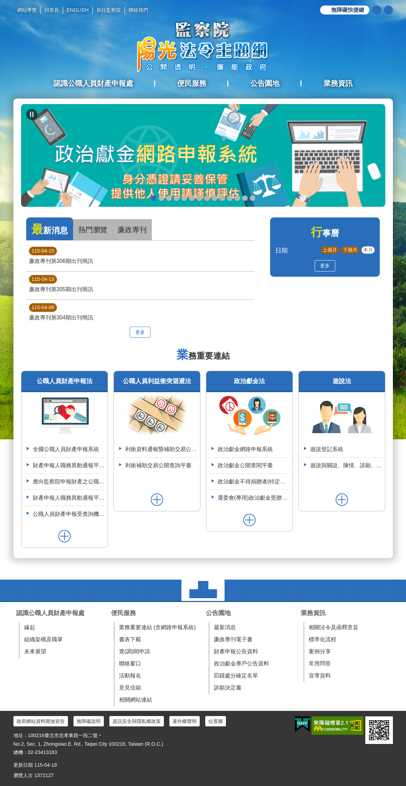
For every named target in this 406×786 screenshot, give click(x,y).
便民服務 (123, 613)
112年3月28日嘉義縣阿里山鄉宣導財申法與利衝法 (252, 198)
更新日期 (23, 765)
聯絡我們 (138, 10)
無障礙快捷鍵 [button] (347, 10)
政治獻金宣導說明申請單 (192, 198)
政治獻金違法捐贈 (176, 198)
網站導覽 (27, 10)
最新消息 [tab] (49, 229)
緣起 (29, 627)
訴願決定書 (227, 688)
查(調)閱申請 (134, 651)
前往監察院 (109, 10)
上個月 (330, 250)
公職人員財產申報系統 (214, 198)
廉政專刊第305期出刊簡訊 (61, 283)
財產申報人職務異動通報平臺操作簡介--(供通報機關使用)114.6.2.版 (69, 498)
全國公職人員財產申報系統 (66, 449)
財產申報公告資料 (236, 651)
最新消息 (225, 627)
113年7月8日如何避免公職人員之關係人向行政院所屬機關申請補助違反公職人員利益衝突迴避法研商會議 (237, 198)
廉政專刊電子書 (233, 639)
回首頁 (51, 10)
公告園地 (218, 613)
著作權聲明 (184, 721)
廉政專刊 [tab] (132, 230)
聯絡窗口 (130, 663)
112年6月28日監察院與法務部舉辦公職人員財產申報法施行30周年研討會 (245, 198)
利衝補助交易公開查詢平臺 (158, 465)
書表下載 (130, 639)
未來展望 (35, 651)
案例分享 (320, 651)
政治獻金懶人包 (161, 198)
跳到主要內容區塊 (3, 3)
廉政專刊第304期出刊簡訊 (61, 311)
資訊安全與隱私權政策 (136, 721)
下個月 (350, 250)
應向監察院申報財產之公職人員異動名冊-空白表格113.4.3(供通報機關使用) (69, 481)
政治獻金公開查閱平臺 (184, 198)
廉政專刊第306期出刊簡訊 (61, 255)
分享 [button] (388, 10)
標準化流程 (322, 639)
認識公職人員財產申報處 (50, 613)
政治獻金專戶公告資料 (241, 663)
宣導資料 (320, 675)
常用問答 (320, 663)
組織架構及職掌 (43, 639)
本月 (368, 250)
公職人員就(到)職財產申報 (207, 198)
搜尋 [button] (376, 10)
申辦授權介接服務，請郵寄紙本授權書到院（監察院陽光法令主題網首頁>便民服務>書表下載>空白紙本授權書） (199, 198)
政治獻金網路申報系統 (245, 449)
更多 (140, 332)
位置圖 (215, 721)
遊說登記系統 (326, 449)
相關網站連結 (135, 700)
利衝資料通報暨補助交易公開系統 (229, 198)
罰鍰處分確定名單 (236, 675)
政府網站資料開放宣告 (41, 721)
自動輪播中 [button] (31, 114)
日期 (281, 250)
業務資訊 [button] (338, 83)
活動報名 (130, 675)
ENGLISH (78, 10)
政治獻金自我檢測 (169, 198)
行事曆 (325, 233)
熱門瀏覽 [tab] (92, 230)
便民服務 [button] (191, 83)
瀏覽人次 (23, 775)
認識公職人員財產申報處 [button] (93, 83)
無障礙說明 (89, 721)
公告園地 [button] (264, 83)
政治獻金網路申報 (154, 198)
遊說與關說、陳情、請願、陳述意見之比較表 (346, 465)
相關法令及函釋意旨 (333, 627)
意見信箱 (130, 688)
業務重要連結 (203, 355)
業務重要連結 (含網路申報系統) (157, 627)
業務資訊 (313, 613)
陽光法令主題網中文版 (203, 46)
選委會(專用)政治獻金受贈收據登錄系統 (254, 498)
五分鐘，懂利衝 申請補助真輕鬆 (222, 198)
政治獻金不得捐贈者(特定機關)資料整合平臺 (254, 481)
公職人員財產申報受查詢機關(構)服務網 (69, 514)
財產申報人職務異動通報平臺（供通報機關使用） (69, 465)
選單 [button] (203, 590)
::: (2, 4)
